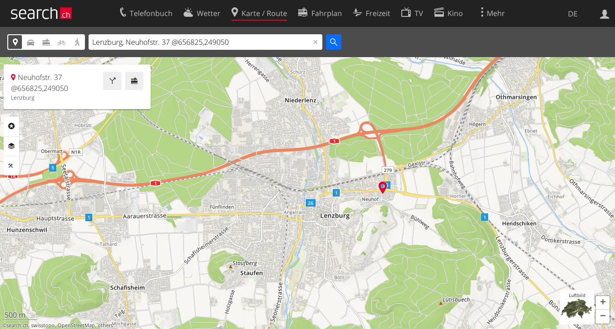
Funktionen (11, 165)
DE (573, 14)
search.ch (17, 325)
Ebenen (11, 146)
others (105, 325)
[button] (603, 303)
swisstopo (43, 325)
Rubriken (11, 126)
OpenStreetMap (76, 325)
